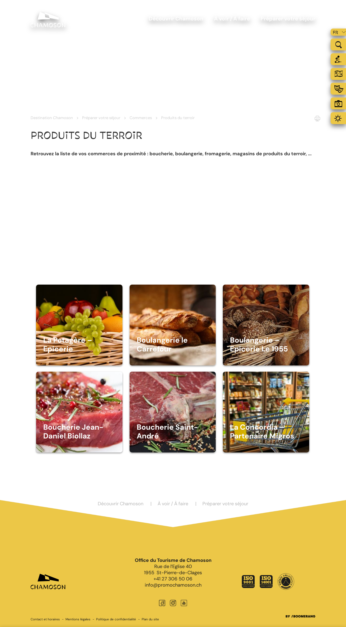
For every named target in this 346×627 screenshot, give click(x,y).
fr (335, 32)
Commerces (141, 117)
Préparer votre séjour (101, 117)
